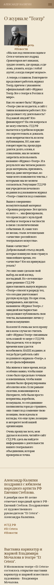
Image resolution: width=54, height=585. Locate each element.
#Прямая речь (24, 45)
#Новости (21, 49)
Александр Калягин (17, 4)
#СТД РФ (10, 525)
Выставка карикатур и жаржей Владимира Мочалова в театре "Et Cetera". (23, 555)
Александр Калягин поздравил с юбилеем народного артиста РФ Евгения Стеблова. (23, 486)
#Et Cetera (11, 529)
